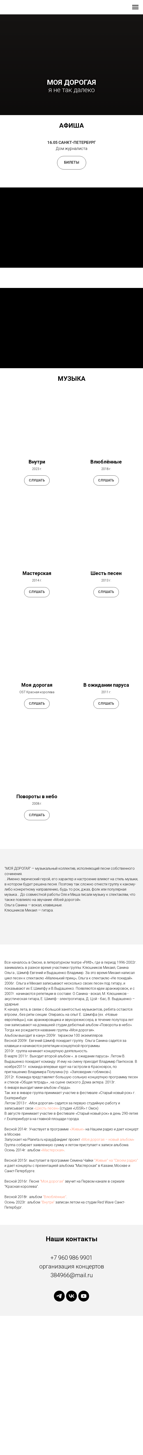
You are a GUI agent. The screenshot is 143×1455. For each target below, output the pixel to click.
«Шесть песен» (47, 1108)
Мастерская (37, 573)
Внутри (37, 462)
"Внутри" (48, 1202)
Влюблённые (106, 462)
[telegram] (59, 1296)
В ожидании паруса (106, 685)
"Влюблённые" (54, 1197)
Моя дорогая (37, 685)
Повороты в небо (36, 796)
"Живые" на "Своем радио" (116, 1160)
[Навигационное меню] (135, 7)
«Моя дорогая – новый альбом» (107, 1139)
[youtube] (83, 1296)
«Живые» (77, 1129)
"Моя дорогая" (52, 1181)
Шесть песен (106, 573)
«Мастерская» (52, 1150)
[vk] (71, 1296)
